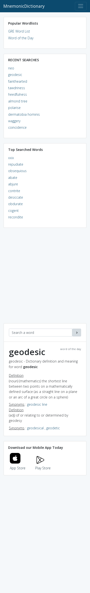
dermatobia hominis (24, 114)
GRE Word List (19, 31)
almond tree (17, 101)
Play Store (43, 465)
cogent (13, 210)
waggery (14, 121)
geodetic (53, 428)
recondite (15, 217)
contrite (14, 191)
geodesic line (37, 404)
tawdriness (16, 88)
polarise (14, 107)
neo (11, 68)
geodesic (15, 74)
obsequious (17, 170)
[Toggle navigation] (81, 6)
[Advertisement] (45, 278)
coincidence (17, 127)
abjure (13, 184)
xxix (11, 157)
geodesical (35, 428)
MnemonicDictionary (24, 6)
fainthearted (17, 81)
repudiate (15, 164)
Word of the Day (20, 38)
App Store (18, 465)
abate (12, 177)
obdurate (15, 204)
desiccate (15, 197)
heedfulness (17, 94)
